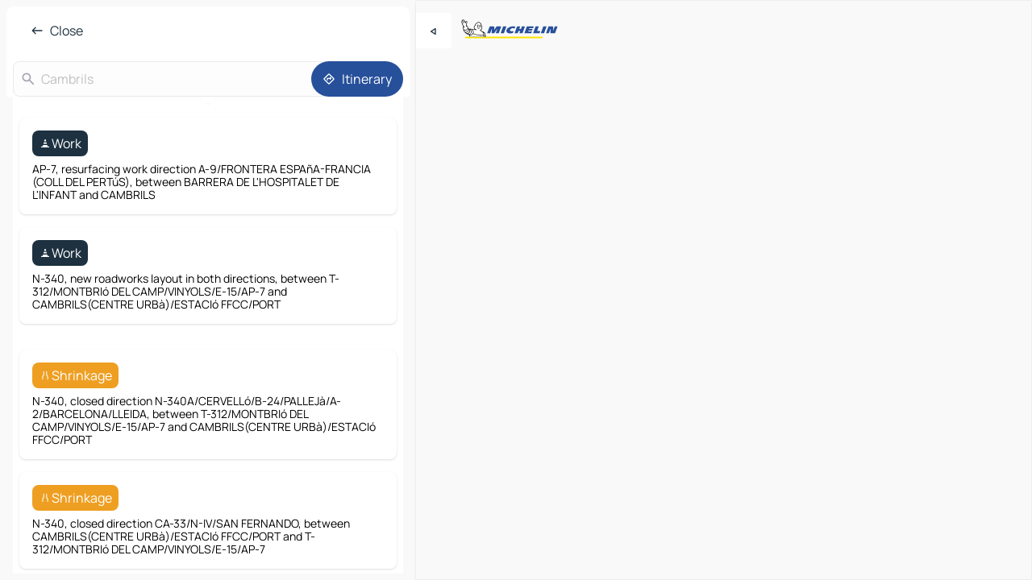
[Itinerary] (357, 79)
